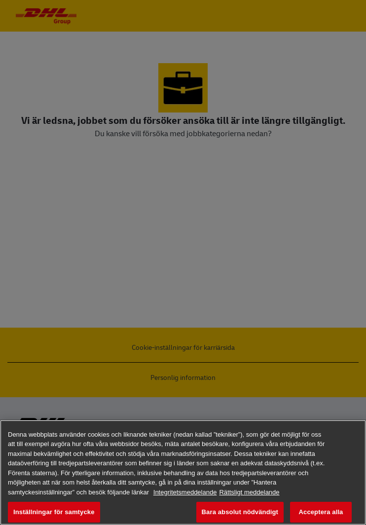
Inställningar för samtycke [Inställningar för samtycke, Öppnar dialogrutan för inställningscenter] (54, 512)
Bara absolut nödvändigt (240, 512)
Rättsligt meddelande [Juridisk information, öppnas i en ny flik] (249, 492)
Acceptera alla (321, 512)
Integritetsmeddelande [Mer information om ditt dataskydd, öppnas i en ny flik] (185, 492)
